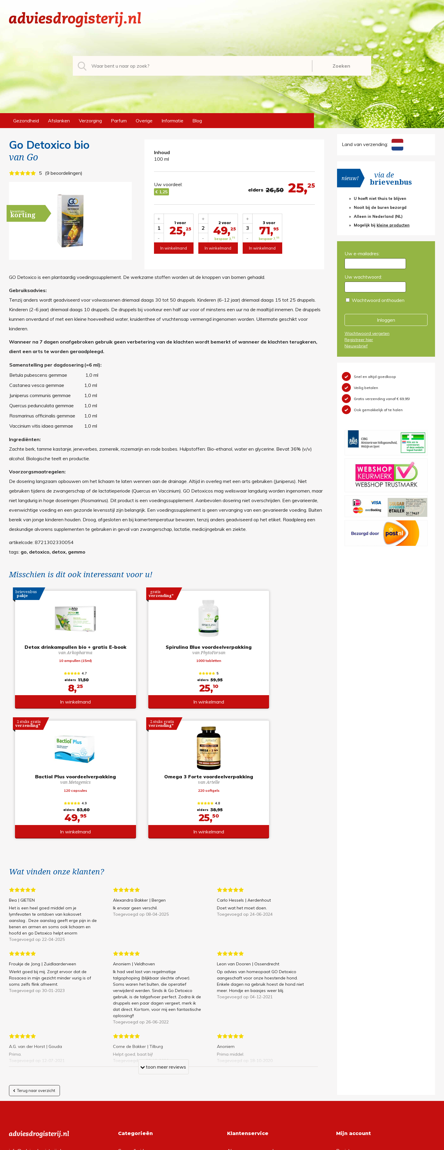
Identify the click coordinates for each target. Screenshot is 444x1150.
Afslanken (59, 121)
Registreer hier (359, 339)
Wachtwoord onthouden (378, 300)
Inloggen (386, 320)
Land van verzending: (372, 144)
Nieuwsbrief (356, 346)
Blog (197, 121)
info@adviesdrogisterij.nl (35, 1024)
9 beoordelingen (63, 173)
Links (232, 1062)
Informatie (172, 121)
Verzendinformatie (247, 1043)
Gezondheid (26, 121)
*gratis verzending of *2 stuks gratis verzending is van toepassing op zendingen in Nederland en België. (222, 1144)
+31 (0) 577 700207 (32, 1034)
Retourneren (240, 1034)
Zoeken (341, 66)
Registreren (348, 1024)
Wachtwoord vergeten (367, 333)
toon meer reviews (163, 942)
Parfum (119, 121)
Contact (235, 1053)
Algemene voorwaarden (253, 1024)
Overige (144, 121)
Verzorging (90, 121)
